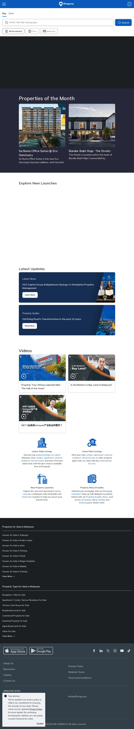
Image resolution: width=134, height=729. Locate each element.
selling (94, 499)
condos (39, 457)
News (105, 497)
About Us (8, 663)
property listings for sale (47, 455)
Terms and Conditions (80, 677)
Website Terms (76, 672)
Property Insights (94, 497)
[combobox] (61, 22)
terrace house (37, 460)
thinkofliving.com (77, 696)
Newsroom (9, 669)
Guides (78, 499)
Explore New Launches (67, 226)
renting (101, 499)
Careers (7, 674)
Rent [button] (11, 13)
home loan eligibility (31, 497)
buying (87, 499)
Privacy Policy (75, 666)
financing (83, 502)
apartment (49, 457)
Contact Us (9, 680)
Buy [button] (4, 13)
